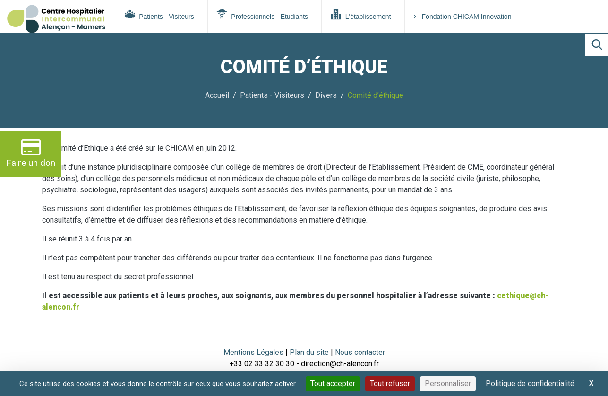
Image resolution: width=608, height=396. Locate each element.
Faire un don (30, 153)
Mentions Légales (253, 352)
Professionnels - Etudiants (262, 14)
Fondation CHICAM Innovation (463, 16)
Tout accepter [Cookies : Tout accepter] (332, 383)
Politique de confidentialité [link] (530, 383)
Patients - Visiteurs (159, 14)
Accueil (217, 95)
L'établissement (361, 14)
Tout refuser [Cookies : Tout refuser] (390, 383)
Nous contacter (360, 352)
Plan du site (310, 352)
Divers (326, 95)
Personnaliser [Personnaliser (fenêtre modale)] (448, 383)
